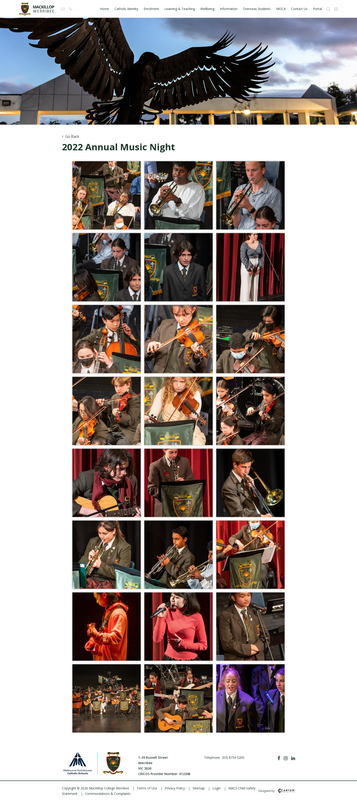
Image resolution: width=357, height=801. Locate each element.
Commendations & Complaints (108, 793)
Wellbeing (207, 9)
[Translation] (336, 9)
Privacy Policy (175, 788)
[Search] (328, 9)
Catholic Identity (126, 9)
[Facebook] (279, 758)
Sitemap (199, 788)
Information (228, 9)
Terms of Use (147, 788)
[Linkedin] (293, 758)
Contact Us (299, 9)
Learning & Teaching (179, 9)
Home (104, 9)
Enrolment (151, 9)
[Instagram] (286, 758)
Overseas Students (257, 9)
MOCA (281, 9)
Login (216, 788)
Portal (317, 9)
